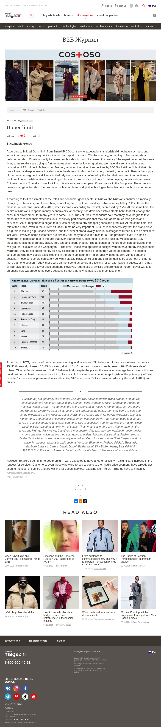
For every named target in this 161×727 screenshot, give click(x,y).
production (53, 26)
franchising (122, 26)
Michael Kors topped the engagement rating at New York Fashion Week (138, 615)
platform (60, 640)
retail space (86, 26)
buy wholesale (51, 15)
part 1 (10, 135)
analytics (9, 26)
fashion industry (26, 26)
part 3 (36, 135)
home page (14, 110)
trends (41, 26)
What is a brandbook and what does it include (99, 613)
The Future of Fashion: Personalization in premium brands (136, 559)
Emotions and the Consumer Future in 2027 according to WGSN (59, 559)
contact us (31, 15)
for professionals (38, 640)
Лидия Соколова (25, 121)
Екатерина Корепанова (104, 619)
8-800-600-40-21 (18, 662)
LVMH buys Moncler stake (19, 612)
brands (68, 15)
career (149, 26)
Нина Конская (22, 566)
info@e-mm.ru (16, 704)
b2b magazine (85, 15)
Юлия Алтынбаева (63, 625)
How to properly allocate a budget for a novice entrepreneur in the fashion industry (58, 616)
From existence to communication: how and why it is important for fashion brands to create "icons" (99, 560)
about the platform (108, 15)
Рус (154, 5)
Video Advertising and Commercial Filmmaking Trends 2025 (22, 559)
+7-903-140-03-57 (21, 719)
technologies (69, 26)
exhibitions (137, 26)
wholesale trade (104, 26)
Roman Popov (22, 616)
